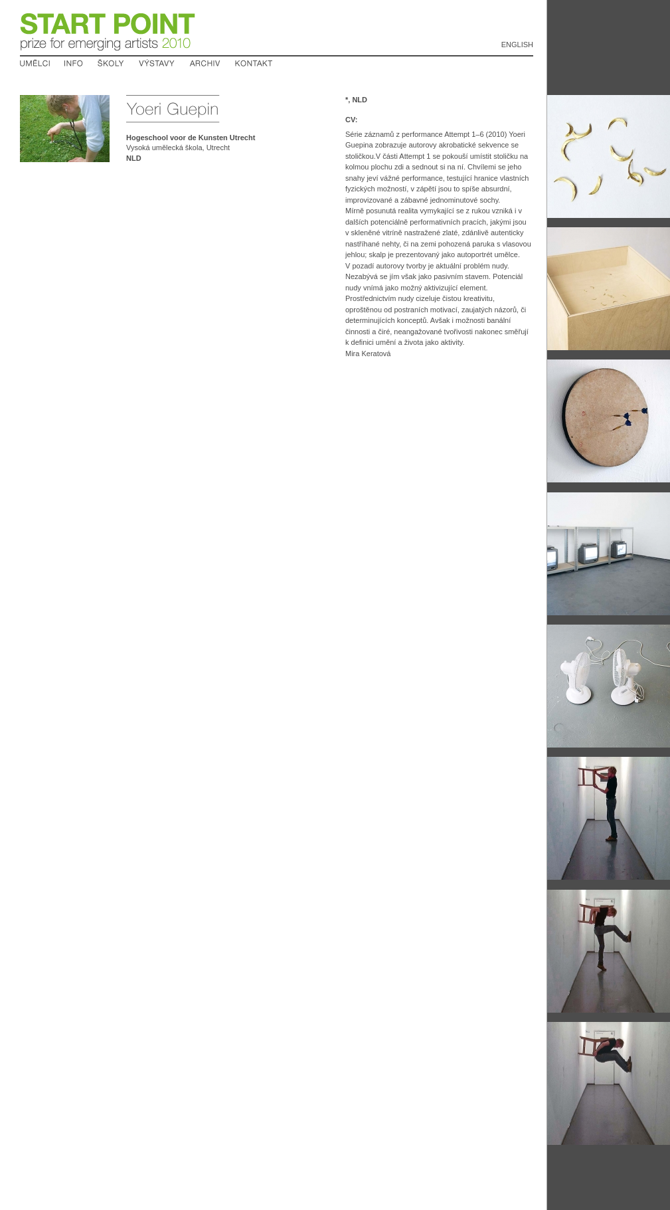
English (517, 45)
